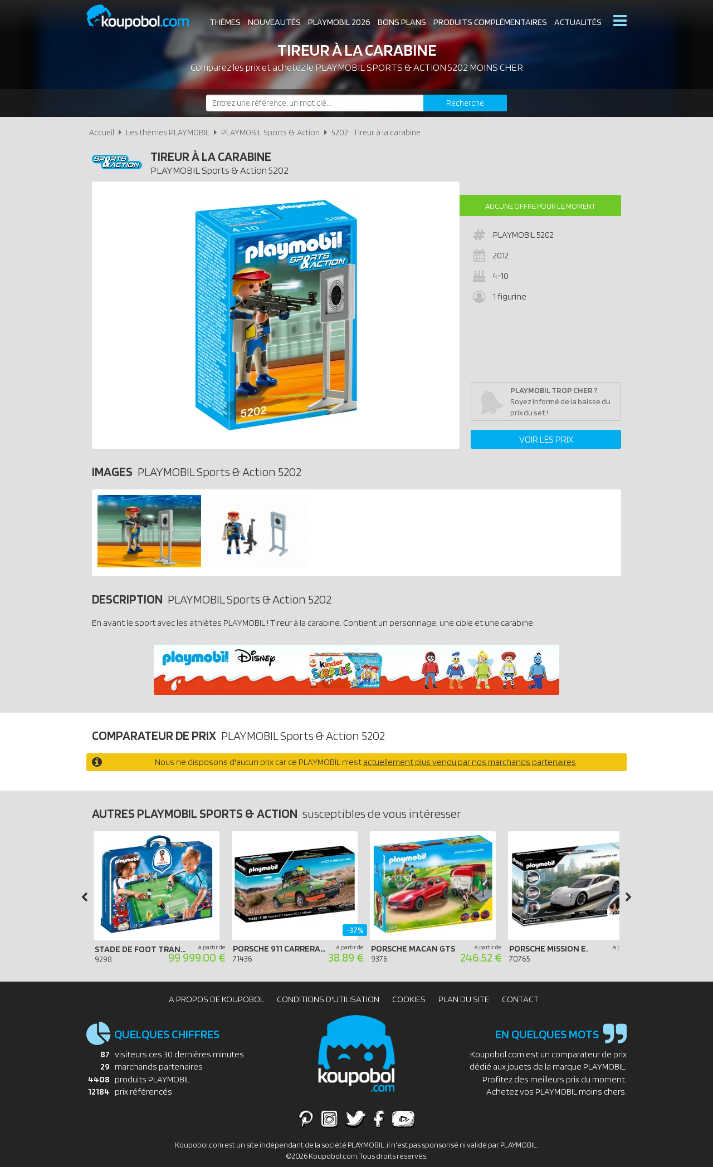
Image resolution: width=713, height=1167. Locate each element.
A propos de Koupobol (216, 999)
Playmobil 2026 (339, 22)
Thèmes (225, 22)
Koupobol (144, 17)
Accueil (101, 132)
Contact (520, 999)
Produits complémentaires (490, 22)
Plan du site (463, 999)
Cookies (409, 999)
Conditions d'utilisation (328, 999)
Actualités (578, 22)
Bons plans (402, 22)
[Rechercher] (465, 103)
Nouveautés (274, 22)
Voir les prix (546, 439)
